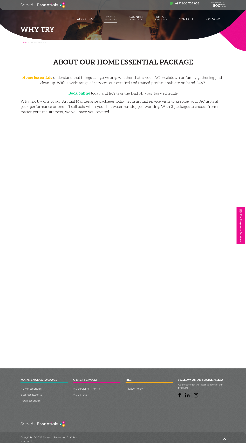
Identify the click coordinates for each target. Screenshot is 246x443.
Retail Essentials (30, 400)
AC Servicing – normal (86, 388)
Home (111, 18)
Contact (186, 19)
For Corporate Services (240, 225)
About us (85, 19)
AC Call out (80, 394)
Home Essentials (31, 388)
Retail (161, 18)
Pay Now (213, 19)
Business (135, 18)
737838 (219, 5)
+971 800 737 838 (185, 3)
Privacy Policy (134, 388)
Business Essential (31, 394)
